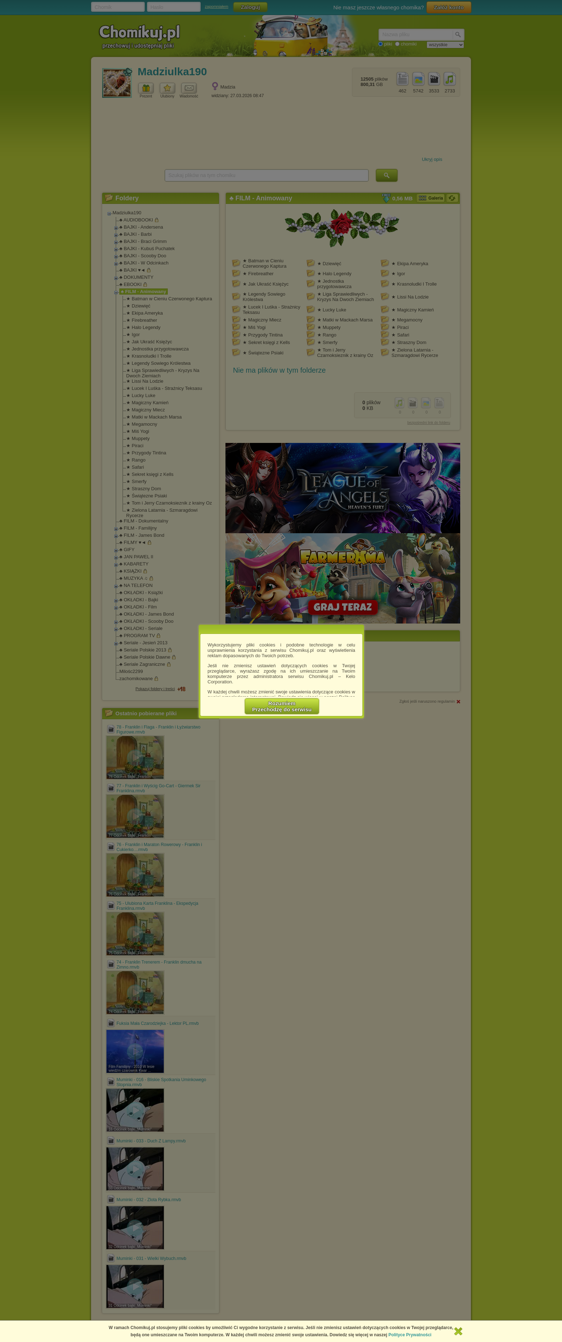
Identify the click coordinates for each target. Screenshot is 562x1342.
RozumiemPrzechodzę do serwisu (282, 706)
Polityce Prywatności (410, 1334)
